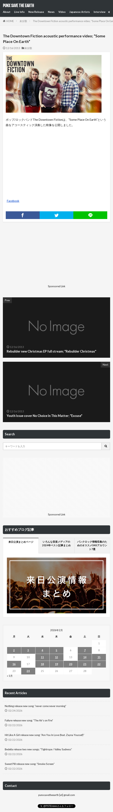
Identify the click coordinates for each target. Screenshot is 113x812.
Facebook (13, 201)
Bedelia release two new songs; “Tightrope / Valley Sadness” (38, 749)
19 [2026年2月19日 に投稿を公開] (56, 664)
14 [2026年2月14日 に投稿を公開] (84, 657)
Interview (99, 11)
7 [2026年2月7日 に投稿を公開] (85, 650)
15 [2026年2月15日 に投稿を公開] (99, 657)
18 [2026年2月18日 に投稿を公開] (42, 664)
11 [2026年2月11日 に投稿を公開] (42, 657)
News (51, 11)
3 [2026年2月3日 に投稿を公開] (28, 650)
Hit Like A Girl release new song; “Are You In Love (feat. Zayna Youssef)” (44, 735)
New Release (36, 11)
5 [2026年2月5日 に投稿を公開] (56, 650)
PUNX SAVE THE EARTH (18, 6)
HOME (10, 21)
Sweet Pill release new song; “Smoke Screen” (30, 763)
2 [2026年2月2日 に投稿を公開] (14, 650)
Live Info (19, 11)
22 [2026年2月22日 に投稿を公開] (99, 664)
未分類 (23, 21)
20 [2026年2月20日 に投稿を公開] (70, 664)
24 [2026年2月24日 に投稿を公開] (28, 671)
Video (62, 11)
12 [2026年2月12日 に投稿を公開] (56, 657)
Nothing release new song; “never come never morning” (35, 706)
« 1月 (10, 675)
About (6, 11)
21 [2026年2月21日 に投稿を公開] (84, 664)
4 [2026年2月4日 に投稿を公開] (42, 650)
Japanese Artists (79, 11)
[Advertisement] (56, 256)
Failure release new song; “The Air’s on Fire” (29, 720)
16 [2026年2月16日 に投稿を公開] (14, 664)
